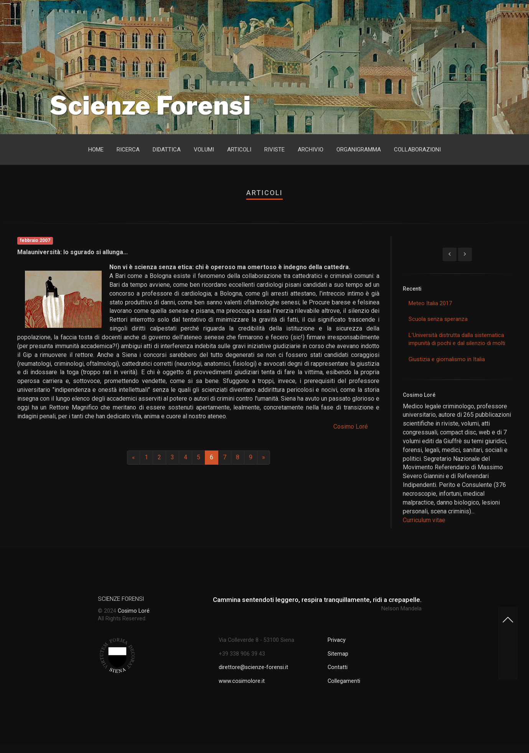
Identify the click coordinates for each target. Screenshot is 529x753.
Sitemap (338, 654)
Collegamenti (344, 681)
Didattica (167, 149)
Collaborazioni (417, 149)
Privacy (337, 640)
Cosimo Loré (350, 426)
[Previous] (133, 457)
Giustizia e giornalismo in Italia (447, 359)
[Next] (263, 457)
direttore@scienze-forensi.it (253, 667)
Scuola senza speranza (438, 319)
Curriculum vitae (424, 520)
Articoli (239, 149)
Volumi (204, 149)
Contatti (338, 667)
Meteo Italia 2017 (430, 303)
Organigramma (358, 149)
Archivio (310, 149)
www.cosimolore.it (242, 681)
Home (96, 149)
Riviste (274, 149)
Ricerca (128, 149)
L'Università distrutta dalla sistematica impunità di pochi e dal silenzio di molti (457, 339)
